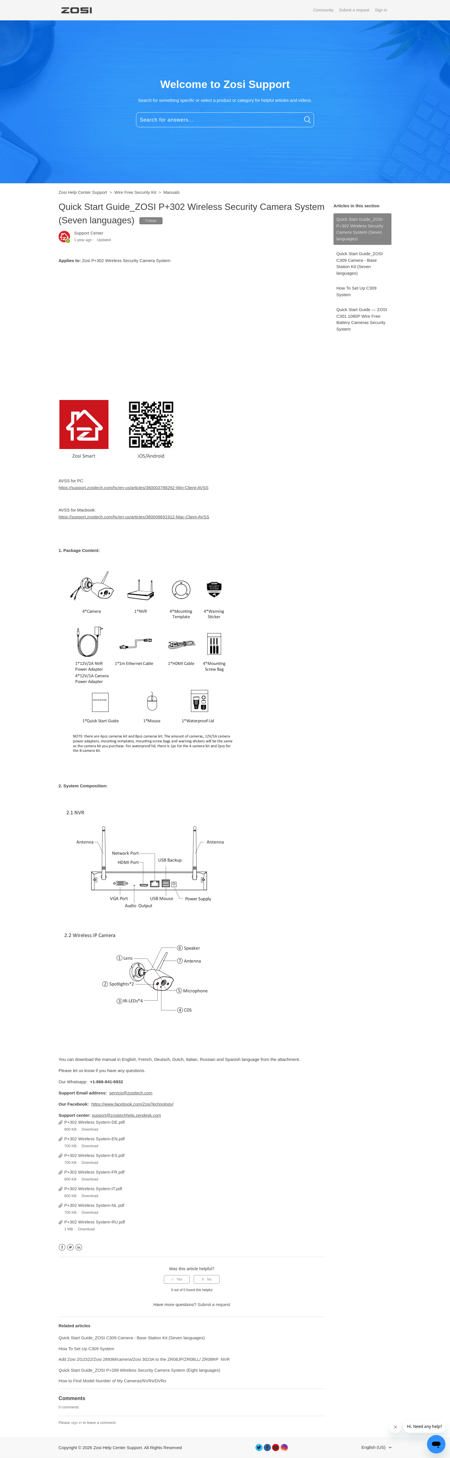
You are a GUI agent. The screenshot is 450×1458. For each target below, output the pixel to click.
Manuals (171, 192)
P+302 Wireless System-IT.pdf (93, 1188)
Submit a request (354, 10)
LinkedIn (78, 1247)
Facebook (62, 1247)
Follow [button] (151, 220)
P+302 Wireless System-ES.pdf (94, 1155)
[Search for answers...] (225, 119)
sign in (76, 1422)
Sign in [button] (381, 10)
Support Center (88, 233)
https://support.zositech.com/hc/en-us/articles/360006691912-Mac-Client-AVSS (134, 516)
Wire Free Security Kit (135, 192)
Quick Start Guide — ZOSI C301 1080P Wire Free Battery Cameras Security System (361, 319)
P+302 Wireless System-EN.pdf (94, 1138)
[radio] (177, 1279)
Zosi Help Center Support (83, 192)
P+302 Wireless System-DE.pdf (94, 1122)
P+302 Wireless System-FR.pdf (94, 1172)
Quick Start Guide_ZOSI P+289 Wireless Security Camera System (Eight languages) (139, 1370)
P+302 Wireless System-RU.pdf (94, 1221)
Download (90, 1129)
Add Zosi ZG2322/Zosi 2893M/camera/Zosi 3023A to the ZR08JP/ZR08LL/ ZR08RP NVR (144, 1359)
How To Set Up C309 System (356, 291)
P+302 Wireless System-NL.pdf (94, 1205)
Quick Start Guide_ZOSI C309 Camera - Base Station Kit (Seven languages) (359, 263)
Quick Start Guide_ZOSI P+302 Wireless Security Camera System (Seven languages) (359, 229)
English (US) (374, 1447)
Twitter (70, 1247)
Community (323, 10)
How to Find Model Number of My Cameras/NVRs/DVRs (112, 1380)
